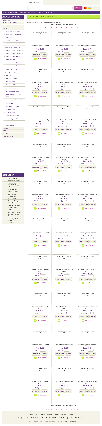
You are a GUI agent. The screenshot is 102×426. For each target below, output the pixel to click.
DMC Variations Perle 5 (11, 88)
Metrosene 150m (10, 109)
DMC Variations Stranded (12, 91)
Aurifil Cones (8, 37)
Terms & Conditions (46, 414)
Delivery (56, 414)
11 (77, 28)
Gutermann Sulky (10, 103)
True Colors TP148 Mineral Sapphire (13, 190)
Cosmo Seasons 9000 (11, 69)
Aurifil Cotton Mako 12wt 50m (13, 41)
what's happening (20, 12)
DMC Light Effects (10, 81)
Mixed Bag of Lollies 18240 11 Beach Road (14, 207)
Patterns (6, 128)
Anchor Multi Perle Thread (12, 31)
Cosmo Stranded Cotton (10, 72)
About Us (11, 12)
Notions (6, 25)
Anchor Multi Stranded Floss (13, 34)
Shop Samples (8, 136)
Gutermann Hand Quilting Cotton (14, 100)
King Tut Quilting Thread (12, 106)
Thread (5, 28)
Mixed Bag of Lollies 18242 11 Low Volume (14, 220)
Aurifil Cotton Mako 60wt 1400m (14, 53)
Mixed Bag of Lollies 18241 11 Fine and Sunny (14, 214)
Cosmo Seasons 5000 (11, 63)
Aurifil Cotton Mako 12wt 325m (13, 44)
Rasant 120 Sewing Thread (12, 122)
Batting (5, 133)
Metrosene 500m (10, 112)
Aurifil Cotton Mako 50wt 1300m (14, 50)
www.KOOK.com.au (70, 421)
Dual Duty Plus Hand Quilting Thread (13, 96)
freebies (40, 12)
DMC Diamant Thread (11, 78)
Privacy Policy (34, 414)
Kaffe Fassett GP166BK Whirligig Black (13, 184)
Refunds (63, 414)
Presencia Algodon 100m (12, 119)
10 (74, 28)
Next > (81, 28)
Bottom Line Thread (10, 59)
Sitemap (70, 414)
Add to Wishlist (40, 58)
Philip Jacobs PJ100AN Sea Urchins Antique (12, 196)
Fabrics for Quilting (10, 23)
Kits (4, 131)
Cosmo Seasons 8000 (11, 66)
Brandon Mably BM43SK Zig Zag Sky (14, 179)
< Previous (47, 28)
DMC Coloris (8, 75)
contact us (48, 12)
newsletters (32, 12)
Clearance (6, 20)
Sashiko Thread (9, 125)
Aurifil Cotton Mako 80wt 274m (13, 56)
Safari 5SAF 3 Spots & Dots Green (14, 202)
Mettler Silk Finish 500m (12, 115)
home (4, 12)
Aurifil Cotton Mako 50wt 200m (13, 47)
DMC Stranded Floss (11, 85)
